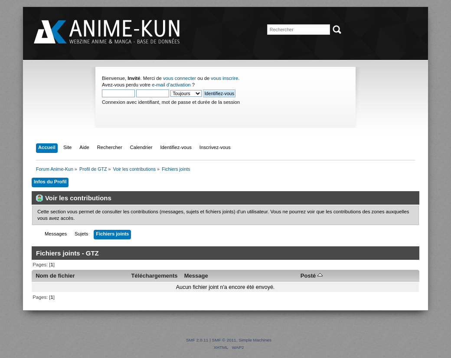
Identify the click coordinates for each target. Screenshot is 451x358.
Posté (312, 275)
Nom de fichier (55, 275)
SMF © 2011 (224, 340)
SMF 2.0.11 (197, 340)
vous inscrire (224, 78)
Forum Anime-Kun (107, 32)
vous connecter (179, 78)
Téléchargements (154, 275)
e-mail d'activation (171, 84)
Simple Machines (255, 340)
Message (196, 275)
